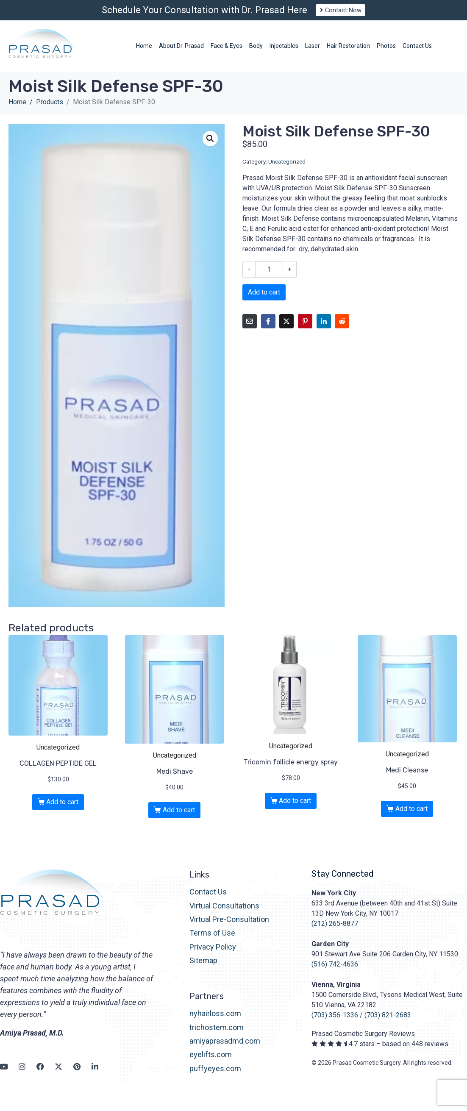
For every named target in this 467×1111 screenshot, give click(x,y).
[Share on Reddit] (342, 329)
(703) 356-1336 (334, 1023)
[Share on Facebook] (268, 329)
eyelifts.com (210, 1062)
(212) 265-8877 (334, 931)
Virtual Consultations (224, 912)
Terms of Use (212, 940)
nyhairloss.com (215, 1021)
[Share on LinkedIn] (324, 329)
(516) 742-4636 (334, 972)
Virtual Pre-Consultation (229, 926)
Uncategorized (287, 168)
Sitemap (203, 968)
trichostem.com (216, 1034)
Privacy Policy (212, 954)
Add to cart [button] (62, 809)
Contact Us (208, 899)
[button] (210, 145)
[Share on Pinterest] (305, 329)
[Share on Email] (249, 329)
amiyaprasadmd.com (224, 1048)
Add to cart (264, 300)
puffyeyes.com (215, 1076)
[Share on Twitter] (286, 329)
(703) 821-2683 (387, 1023)
